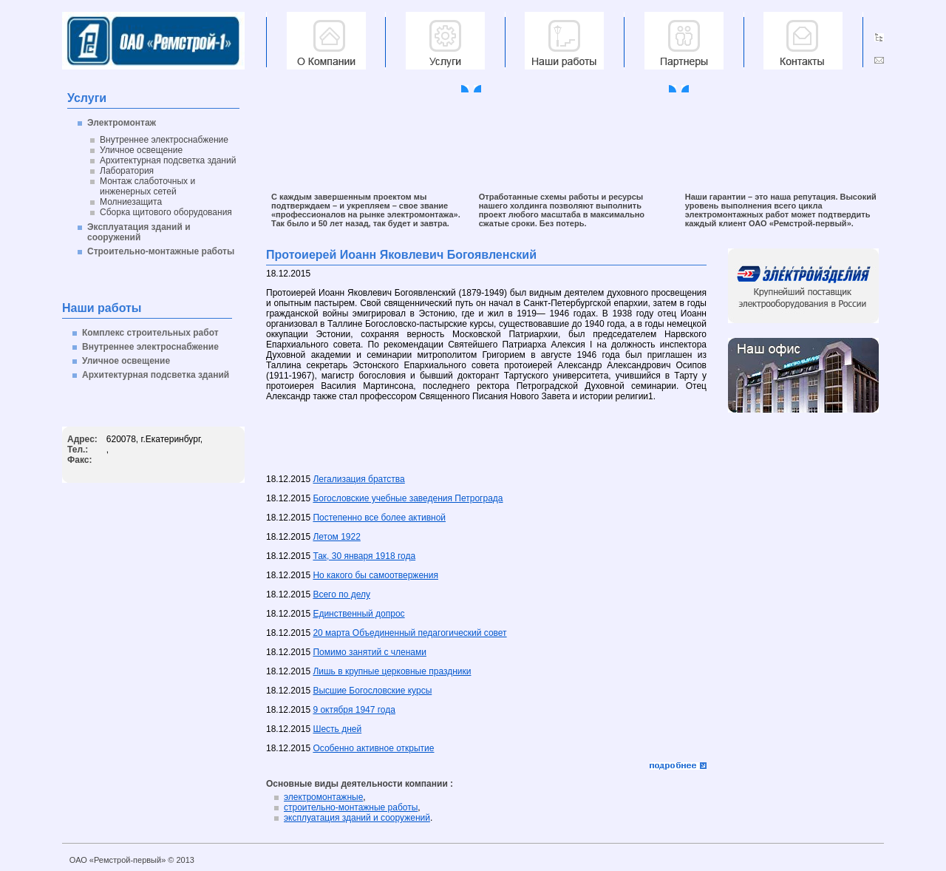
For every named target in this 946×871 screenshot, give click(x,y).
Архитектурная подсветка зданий (168, 160)
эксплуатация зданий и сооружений (357, 818)
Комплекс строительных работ (150, 333)
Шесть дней (337, 729)
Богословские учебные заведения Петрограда (408, 498)
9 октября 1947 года (354, 710)
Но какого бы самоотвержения (375, 575)
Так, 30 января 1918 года (364, 556)
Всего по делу (341, 594)
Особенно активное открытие (373, 748)
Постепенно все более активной (379, 517)
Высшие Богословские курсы (372, 690)
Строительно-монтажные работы (160, 251)
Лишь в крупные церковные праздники (392, 671)
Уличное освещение (141, 150)
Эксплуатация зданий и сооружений (139, 232)
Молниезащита (131, 202)
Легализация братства (358, 479)
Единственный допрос (358, 614)
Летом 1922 (336, 537)
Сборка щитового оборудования (166, 212)
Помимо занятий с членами (369, 652)
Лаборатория (127, 171)
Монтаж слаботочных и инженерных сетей (147, 186)
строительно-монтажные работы (351, 807)
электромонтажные (323, 797)
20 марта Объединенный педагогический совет (409, 633)
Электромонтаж (121, 123)
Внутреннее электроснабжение (164, 140)
